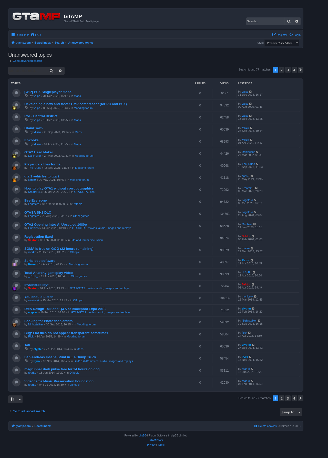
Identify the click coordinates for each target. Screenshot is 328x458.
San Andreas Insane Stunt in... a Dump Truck (60, 357)
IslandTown (33, 128)
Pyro (37, 361)
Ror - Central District (40, 116)
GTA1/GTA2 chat (85, 191)
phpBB (142, 435)
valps (37, 95)
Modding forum (83, 107)
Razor (32, 264)
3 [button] (288, 69)
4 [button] (294, 69)
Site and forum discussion (86, 240)
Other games (81, 215)
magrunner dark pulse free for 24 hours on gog (62, 369)
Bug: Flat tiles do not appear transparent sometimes (66, 333)
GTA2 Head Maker (38, 152)
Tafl (27, 345)
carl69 (32, 179)
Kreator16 (34, 191)
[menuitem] (35, 35)
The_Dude (34, 167)
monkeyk (33, 300)
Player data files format (42, 164)
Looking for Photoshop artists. (49, 321)
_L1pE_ (33, 276)
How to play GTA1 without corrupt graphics (59, 188)
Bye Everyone (35, 200)
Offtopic (77, 203)
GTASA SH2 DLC (37, 212)
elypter (32, 312)
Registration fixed (38, 236)
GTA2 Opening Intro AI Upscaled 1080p (55, 224)
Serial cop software (39, 261)
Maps (77, 95)
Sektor (32, 240)
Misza (37, 132)
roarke (32, 252)
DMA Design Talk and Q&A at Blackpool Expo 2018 (65, 309)
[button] (300, 70)
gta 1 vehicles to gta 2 (41, 176)
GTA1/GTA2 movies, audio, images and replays (101, 228)
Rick (31, 336)
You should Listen (38, 297)
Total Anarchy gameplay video (48, 273)
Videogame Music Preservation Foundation (59, 381)
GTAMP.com (156, 440)
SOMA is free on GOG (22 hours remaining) (59, 249)
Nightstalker (35, 324)
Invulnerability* (36, 285)
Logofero (33, 203)
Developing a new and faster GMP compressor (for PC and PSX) (75, 104)
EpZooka (31, 140)
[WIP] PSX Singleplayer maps (47, 92)
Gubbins (33, 228)
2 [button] (282, 69)
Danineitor (34, 155)
